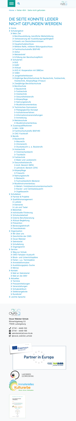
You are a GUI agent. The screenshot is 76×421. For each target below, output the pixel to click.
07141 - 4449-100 (19, 328)
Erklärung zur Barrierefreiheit (24, 411)
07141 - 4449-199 (19, 331)
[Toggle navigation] (11, 3)
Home (11, 10)
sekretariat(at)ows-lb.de (22, 333)
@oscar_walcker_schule (22, 336)
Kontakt (13, 405)
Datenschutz (15, 415)
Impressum (14, 408)
